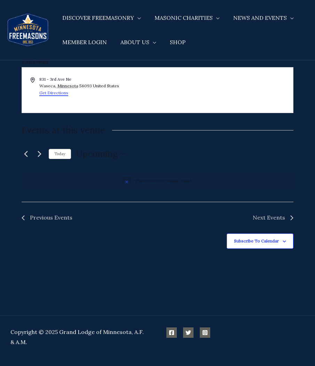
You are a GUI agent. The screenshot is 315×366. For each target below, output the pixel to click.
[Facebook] (171, 332)
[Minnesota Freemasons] (28, 29)
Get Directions (53, 92)
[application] (136, 17)
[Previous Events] (26, 154)
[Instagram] (205, 332)
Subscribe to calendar (256, 241)
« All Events (35, 62)
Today (59, 153)
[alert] (157, 181)
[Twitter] (188, 332)
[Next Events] (39, 154)
